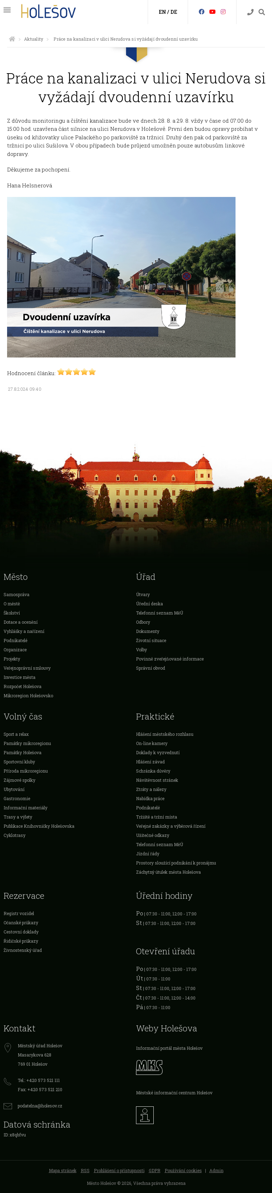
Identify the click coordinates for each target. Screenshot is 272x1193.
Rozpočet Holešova (22, 686)
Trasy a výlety (18, 817)
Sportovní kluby (19, 761)
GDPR (154, 1170)
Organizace (15, 649)
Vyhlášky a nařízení (24, 631)
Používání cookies (183, 1170)
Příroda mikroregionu (26, 771)
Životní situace (151, 640)
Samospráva (16, 594)
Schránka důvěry (153, 771)
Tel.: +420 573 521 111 (39, 1080)
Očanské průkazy (21, 922)
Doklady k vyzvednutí (158, 752)
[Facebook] (201, 11)
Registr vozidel (19, 913)
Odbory (143, 622)
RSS (85, 1170)
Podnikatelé (15, 640)
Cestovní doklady (21, 932)
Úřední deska (149, 603)
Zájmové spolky (19, 780)
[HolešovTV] (212, 11)
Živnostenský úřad (23, 950)
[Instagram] (223, 11)
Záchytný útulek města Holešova (168, 872)
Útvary (143, 594)
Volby (141, 649)
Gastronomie (17, 798)
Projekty (12, 659)
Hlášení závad (150, 761)
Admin (216, 1170)
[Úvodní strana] (12, 39)
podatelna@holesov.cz (40, 1105)
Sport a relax (16, 734)
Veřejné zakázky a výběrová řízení (170, 826)
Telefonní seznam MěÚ (159, 613)
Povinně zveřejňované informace (170, 659)
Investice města (19, 677)
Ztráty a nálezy (151, 789)
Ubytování (14, 789)
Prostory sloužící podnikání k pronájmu (176, 863)
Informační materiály (25, 807)
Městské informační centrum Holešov (174, 1092)
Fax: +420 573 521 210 (40, 1089)
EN (162, 11)
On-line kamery (152, 743)
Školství (12, 613)
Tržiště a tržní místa (156, 817)
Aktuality (33, 39)
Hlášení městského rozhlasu (164, 734)
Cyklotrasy (15, 835)
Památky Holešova (22, 752)
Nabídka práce (150, 798)
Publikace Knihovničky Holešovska (39, 826)
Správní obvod (150, 668)
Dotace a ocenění (21, 622)
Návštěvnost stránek (157, 780)
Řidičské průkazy (21, 941)
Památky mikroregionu (27, 743)
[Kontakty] (250, 12)
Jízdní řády (147, 853)
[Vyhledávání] (262, 12)
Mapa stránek (62, 1170)
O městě (12, 603)
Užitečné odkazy (152, 835)
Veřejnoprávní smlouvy (27, 668)
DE (173, 11)
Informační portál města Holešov (169, 1048)
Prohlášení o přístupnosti (119, 1170)
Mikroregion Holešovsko (28, 695)
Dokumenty (147, 631)
